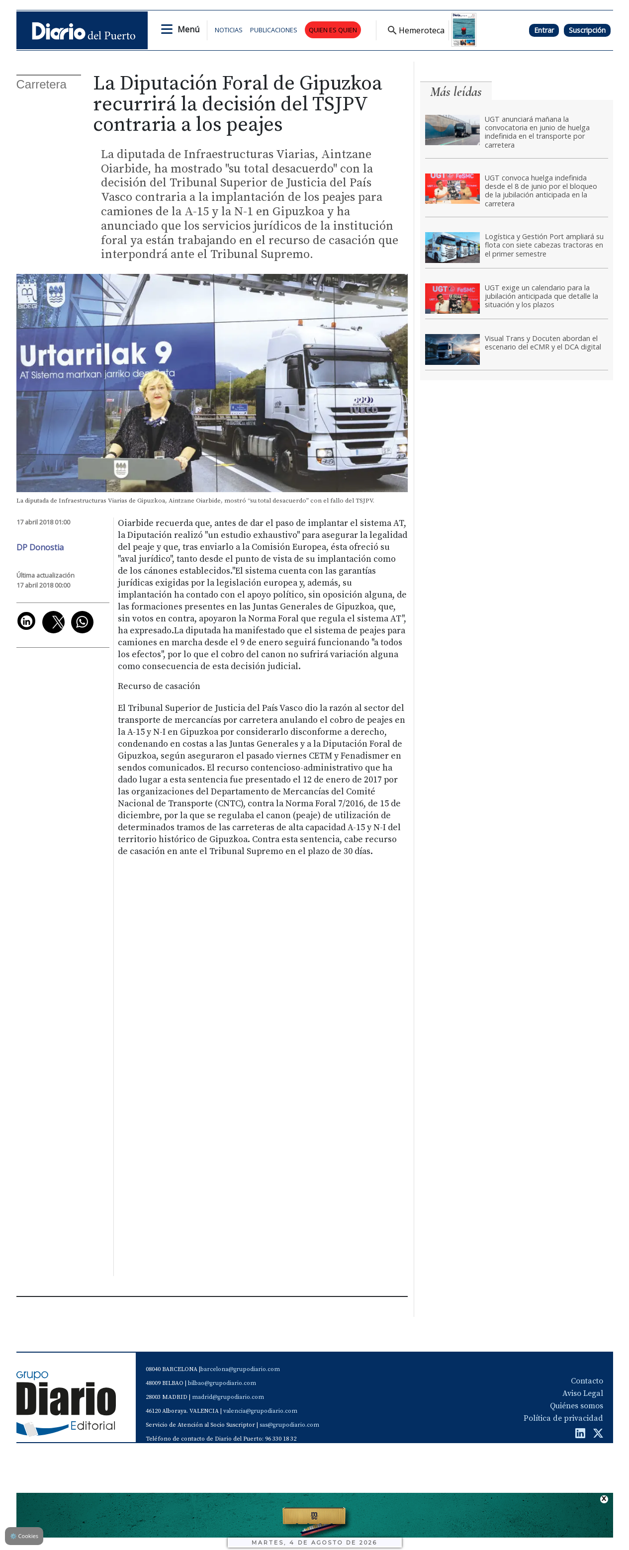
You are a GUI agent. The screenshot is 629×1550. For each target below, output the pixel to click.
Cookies (24, 1536)
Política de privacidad (563, 1418)
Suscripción (587, 30)
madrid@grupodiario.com (228, 1397)
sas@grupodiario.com (289, 1425)
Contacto (587, 1381)
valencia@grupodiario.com (260, 1411)
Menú (188, 29)
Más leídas (456, 92)
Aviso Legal (582, 1393)
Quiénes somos (576, 1406)
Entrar (544, 30)
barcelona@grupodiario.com (240, 1369)
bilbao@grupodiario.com (222, 1383)
